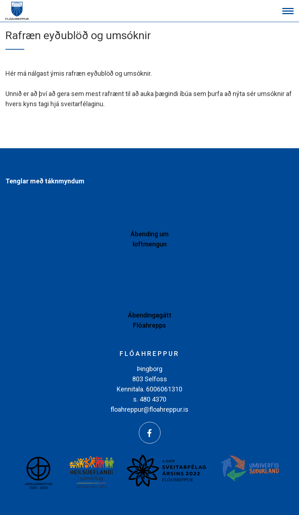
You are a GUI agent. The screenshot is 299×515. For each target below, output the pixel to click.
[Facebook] (150, 433)
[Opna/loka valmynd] (288, 11)
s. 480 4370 (149, 399)
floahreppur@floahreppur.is (149, 409)
